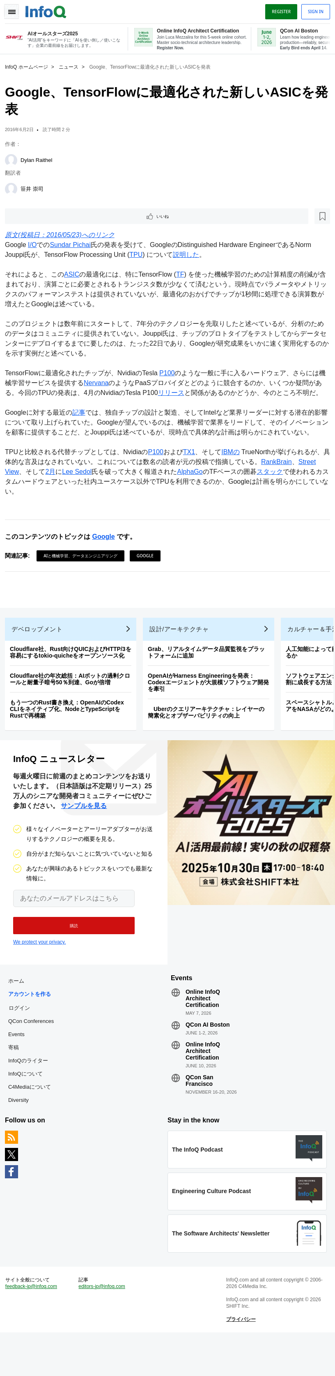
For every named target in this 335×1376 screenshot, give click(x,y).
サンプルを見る (84, 836)
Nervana (106, 383)
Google (106, 557)
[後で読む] (59, 216)
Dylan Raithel (39, 159)
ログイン (22, 1041)
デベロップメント (40, 656)
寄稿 (16, 1081)
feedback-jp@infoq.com (34, 1327)
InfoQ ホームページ (29, 66)
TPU (139, 255)
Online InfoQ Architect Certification (203, 1032)
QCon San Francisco (199, 1114)
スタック (273, 492)
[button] (68, 956)
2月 (53, 492)
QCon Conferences (34, 1055)
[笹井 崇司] (14, 188)
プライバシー (240, 1359)
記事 (82, 423)
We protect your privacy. (39, 972)
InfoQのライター (31, 1094)
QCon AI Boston (208, 1058)
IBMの (234, 472)
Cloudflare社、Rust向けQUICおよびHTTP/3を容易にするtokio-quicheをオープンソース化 (74, 679)
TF (183, 275)
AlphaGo (193, 492)
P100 (170, 373)
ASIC (75, 275)
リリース (181, 393)
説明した (189, 255)
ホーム (19, 1014)
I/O (35, 245)
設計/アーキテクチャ (182, 656)
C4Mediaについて (32, 1120)
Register (277, 9)
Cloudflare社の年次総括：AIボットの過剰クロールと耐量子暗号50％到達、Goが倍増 (73, 706)
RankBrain (286, 482)
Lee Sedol (80, 492)
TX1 (192, 472)
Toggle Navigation (15, 9)
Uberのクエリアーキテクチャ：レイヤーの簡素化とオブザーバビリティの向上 (209, 739)
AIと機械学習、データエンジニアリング (84, 576)
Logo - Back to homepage (49, 9)
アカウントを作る (32, 1028)
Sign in (312, 9)
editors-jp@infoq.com (103, 1327)
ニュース (72, 66)
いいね (31, 216)
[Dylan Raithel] (14, 159)
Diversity (21, 1134)
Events (19, 1068)
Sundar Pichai (73, 245)
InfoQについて (28, 1107)
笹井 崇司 (35, 188)
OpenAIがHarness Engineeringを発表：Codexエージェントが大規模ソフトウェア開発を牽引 (211, 709)
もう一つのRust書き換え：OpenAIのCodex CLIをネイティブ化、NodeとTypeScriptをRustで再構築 (70, 736)
